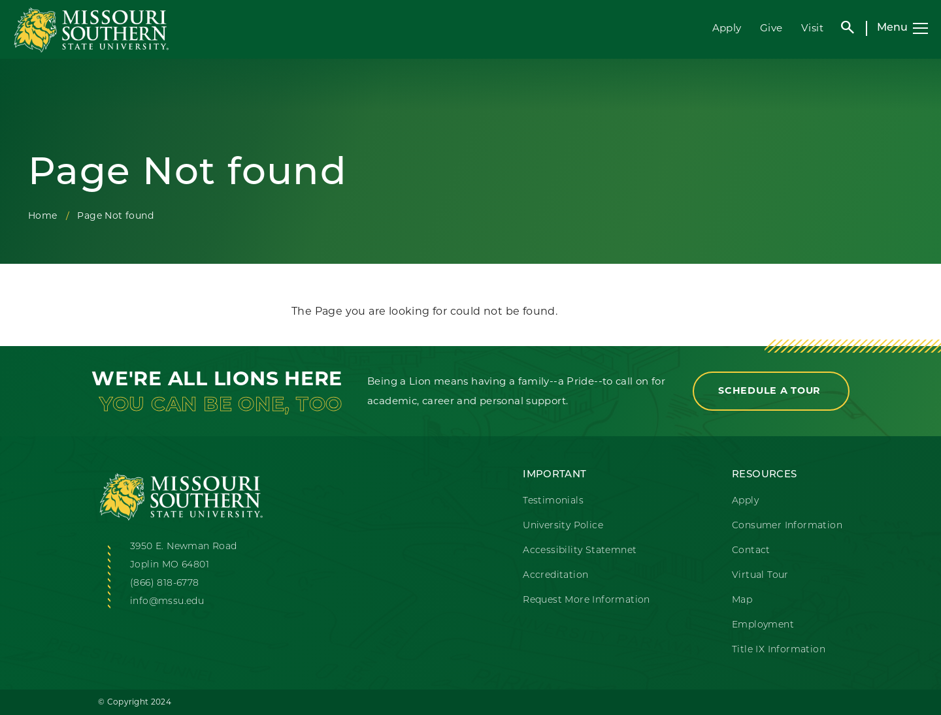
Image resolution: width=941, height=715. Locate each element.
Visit (812, 28)
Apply (727, 28)
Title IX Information (778, 650)
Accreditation (555, 575)
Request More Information (586, 600)
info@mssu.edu (167, 602)
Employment (763, 625)
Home (43, 215)
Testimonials (553, 501)
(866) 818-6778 (164, 583)
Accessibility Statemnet (579, 551)
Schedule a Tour (771, 390)
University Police (563, 526)
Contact (751, 551)
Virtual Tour (760, 575)
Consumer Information (787, 526)
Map (742, 600)
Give (771, 28)
